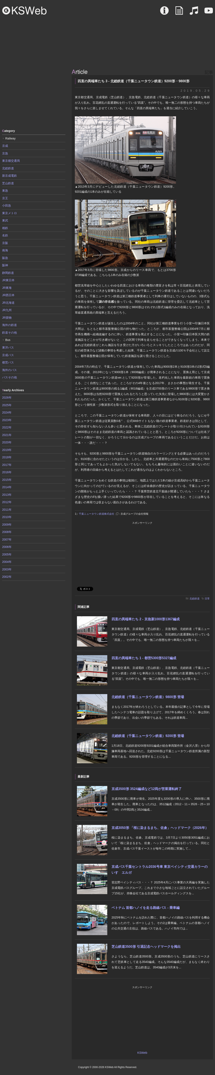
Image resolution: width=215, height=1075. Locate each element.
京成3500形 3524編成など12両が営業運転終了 (147, 789)
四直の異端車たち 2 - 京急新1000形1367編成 (146, 619)
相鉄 (5, 228)
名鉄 (5, 235)
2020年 (7, 442)
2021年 (7, 435)
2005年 (7, 554)
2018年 (7, 457)
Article (179, 12)
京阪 (5, 243)
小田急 (6, 205)
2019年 (7, 450)
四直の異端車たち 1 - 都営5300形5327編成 (144, 658)
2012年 (7, 502)
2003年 (7, 569)
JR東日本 (8, 280)
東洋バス (8, 347)
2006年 (7, 547)
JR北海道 (8, 302)
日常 (207, 598)
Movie (208, 12)
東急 (5, 190)
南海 (5, 250)
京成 (5, 145)
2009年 (7, 524)
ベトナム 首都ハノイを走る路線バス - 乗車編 (146, 907)
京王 (5, 198)
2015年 (7, 479)
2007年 (7, 539)
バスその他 (9, 377)
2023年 (7, 420)
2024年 (7, 412)
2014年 (7, 487)
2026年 (7, 397)
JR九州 (7, 310)
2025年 (7, 405)
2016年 (7, 472)
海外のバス (9, 370)
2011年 (7, 509)
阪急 (5, 258)
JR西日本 (8, 295)
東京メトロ (9, 213)
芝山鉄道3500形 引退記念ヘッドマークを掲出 (146, 946)
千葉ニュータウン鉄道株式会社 (96, 513)
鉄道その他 (9, 332)
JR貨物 (7, 317)
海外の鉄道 (9, 325)
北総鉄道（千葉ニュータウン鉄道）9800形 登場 (148, 697)
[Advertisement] (33, 95)
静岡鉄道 (8, 272)
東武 (5, 220)
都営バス (8, 362)
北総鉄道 (194, 598)
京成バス (8, 355)
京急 (5, 153)
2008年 (7, 532)
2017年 (7, 465)
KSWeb (24, 10)
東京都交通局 (11, 160)
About (164, 12)
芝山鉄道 (8, 183)
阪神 (5, 265)
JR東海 (7, 287)
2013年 (7, 494)
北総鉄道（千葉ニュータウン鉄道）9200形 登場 (148, 736)
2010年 (7, 517)
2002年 (7, 576)
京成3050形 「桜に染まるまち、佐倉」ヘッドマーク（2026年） (160, 828)
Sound (194, 12)
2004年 (7, 561)
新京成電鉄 (9, 175)
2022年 (7, 427)
